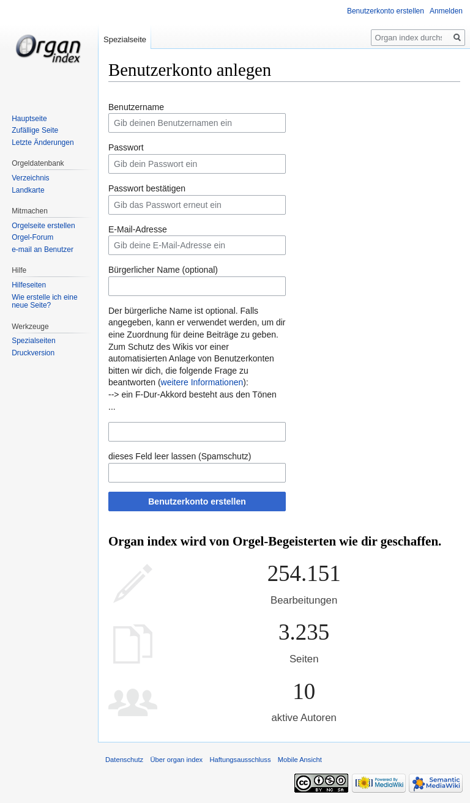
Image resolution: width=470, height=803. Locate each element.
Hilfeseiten (29, 285)
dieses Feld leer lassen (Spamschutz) (179, 456)
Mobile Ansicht (300, 759)
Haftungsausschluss (239, 759)
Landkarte (28, 190)
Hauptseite (29, 118)
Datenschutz (124, 759)
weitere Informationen (202, 382)
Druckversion (33, 353)
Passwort (126, 147)
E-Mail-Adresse (137, 229)
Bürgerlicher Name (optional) (163, 270)
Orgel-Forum (32, 237)
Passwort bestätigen (146, 188)
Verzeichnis (30, 178)
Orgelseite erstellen (43, 225)
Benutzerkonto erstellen (196, 501)
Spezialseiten (33, 340)
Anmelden (446, 11)
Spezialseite (124, 39)
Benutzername (136, 107)
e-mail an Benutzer (42, 249)
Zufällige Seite (35, 130)
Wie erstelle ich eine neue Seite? (44, 301)
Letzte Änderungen (42, 142)
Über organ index (176, 759)
